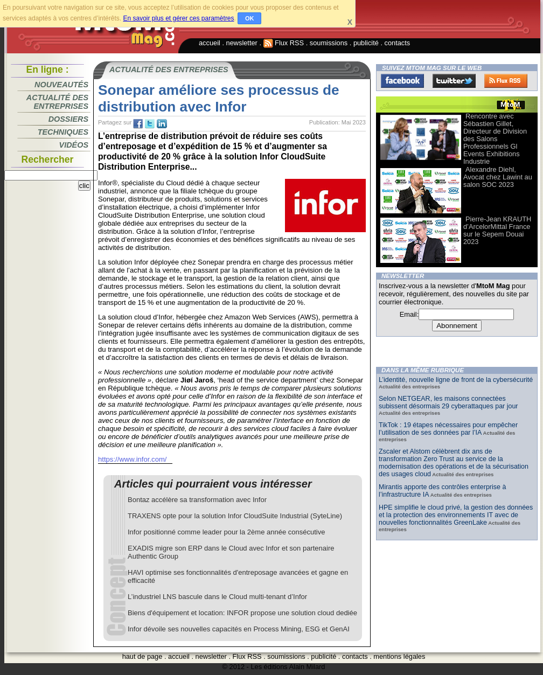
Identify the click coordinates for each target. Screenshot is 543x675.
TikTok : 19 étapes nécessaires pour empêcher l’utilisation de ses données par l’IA (448, 428)
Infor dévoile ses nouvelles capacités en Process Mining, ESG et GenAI (239, 629)
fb (138, 124)
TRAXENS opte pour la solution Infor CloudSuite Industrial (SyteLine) (235, 516)
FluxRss (505, 81)
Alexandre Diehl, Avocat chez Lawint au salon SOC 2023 (497, 177)
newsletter (241, 43)
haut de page (142, 656)
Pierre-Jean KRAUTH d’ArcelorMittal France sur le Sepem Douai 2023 (497, 230)
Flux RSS (283, 43)
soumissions (328, 43)
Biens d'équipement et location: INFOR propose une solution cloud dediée (242, 613)
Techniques (63, 132)
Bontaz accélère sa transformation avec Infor (197, 500)
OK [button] (249, 18)
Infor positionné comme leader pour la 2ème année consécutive (226, 532)
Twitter (454, 81)
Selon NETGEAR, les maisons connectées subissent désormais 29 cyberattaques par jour (448, 402)
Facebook (402, 81)
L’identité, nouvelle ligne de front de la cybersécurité (456, 380)
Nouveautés (61, 84)
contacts (397, 43)
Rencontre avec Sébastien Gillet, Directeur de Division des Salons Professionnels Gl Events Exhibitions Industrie (495, 138)
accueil (209, 43)
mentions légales (399, 656)
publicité (366, 43)
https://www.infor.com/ (132, 459)
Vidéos (73, 145)
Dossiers (68, 119)
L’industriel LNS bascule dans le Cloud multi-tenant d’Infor (217, 597)
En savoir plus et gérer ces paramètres (178, 18)
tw (149, 124)
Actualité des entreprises (57, 101)
